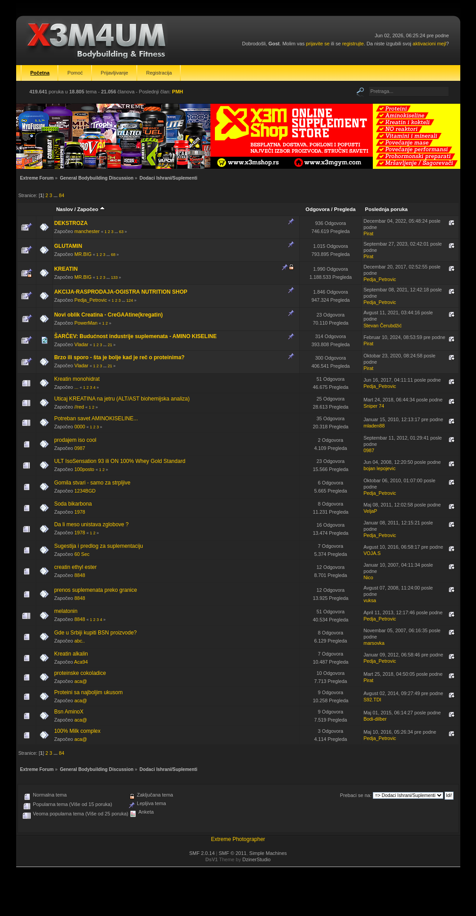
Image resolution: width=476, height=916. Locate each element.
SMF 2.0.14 (202, 853)
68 (113, 254)
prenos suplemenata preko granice (95, 590)
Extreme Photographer (238, 839)
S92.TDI (372, 699)
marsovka (373, 643)
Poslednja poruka (386, 209)
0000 (79, 426)
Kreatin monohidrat (77, 379)
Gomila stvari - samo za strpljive (92, 483)
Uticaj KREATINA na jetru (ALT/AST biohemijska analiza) (122, 399)
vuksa (369, 600)
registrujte (353, 43)
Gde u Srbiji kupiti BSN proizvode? (95, 633)
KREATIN (66, 269)
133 (114, 277)
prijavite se (318, 43)
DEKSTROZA (71, 223)
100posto (84, 469)
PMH (177, 91)
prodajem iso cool (75, 440)
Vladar (81, 344)
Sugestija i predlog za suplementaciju (98, 546)
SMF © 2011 (233, 853)
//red (79, 407)
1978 (79, 512)
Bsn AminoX (68, 712)
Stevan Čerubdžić (382, 325)
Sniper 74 (373, 406)
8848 (79, 575)
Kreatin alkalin (71, 654)
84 (61, 195)
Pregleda (344, 209)
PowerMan (86, 323)
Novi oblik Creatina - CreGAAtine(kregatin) (108, 315)
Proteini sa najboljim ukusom (88, 692)
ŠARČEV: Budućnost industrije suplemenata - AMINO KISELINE (135, 336)
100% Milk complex (77, 731)
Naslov (64, 209)
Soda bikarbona (73, 504)
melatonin (66, 611)
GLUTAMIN (68, 246)
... (56, 195)
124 (129, 300)
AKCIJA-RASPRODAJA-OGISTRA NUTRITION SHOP (121, 292)
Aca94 (81, 662)
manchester (87, 231)
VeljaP (370, 511)
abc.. (79, 640)
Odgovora (318, 209)
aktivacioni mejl (429, 43)
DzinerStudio (256, 859)
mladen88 (373, 425)
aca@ (80, 681)
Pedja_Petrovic (379, 279)
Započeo (91, 209)
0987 (79, 448)
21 (110, 345)
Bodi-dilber (375, 719)
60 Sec (82, 554)
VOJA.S (371, 553)
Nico (368, 577)
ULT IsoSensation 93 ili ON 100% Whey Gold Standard (119, 461)
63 (121, 231)
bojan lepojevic (379, 468)
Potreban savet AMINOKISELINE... (96, 418)
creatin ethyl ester (75, 567)
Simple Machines (268, 853)
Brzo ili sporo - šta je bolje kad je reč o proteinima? (119, 357)
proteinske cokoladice (80, 673)
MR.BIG (83, 254)
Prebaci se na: (355, 795)
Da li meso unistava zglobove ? (91, 524)
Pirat (368, 233)
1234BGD (85, 490)
